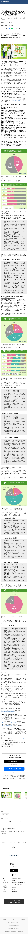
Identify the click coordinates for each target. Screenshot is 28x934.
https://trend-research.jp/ (19, 738)
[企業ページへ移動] (14, 856)
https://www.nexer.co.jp (17, 100)
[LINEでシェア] (12, 28)
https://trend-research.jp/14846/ (9, 99)
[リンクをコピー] (19, 28)
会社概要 (5, 919)
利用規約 (23, 919)
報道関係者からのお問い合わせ (14, 922)
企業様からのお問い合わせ (14, 925)
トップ (3, 842)
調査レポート (5, 814)
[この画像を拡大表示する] (6, 795)
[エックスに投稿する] (6, 28)
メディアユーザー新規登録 (14, 769)
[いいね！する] (2, 28)
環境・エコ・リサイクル (15, 821)
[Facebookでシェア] (9, 28)
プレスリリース (10, 842)
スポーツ (4, 821)
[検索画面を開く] (26, 2)
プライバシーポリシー (14, 919)
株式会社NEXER (19, 842)
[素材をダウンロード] (16, 28)
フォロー (14, 870)
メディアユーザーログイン (14, 761)
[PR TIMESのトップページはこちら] (6, 1)
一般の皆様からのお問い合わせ (14, 928)
